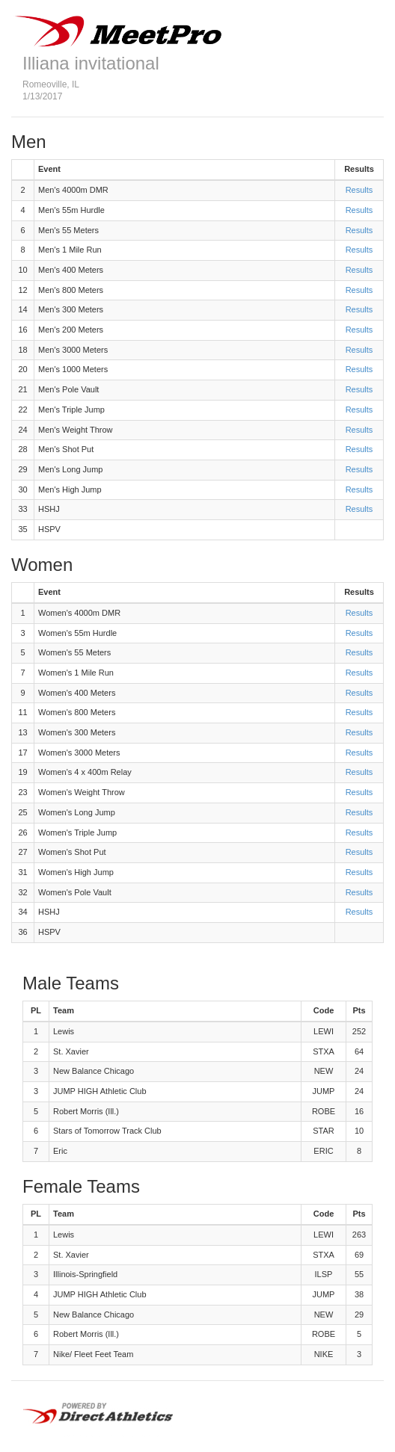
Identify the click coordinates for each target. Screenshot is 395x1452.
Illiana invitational (90, 63)
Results (359, 189)
